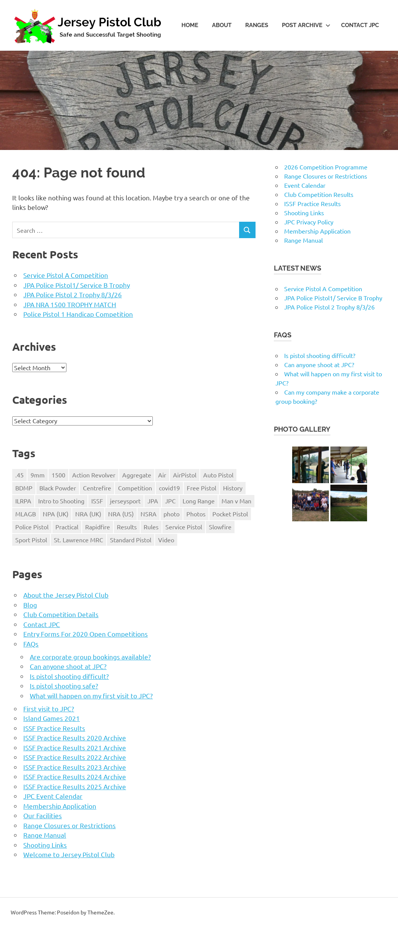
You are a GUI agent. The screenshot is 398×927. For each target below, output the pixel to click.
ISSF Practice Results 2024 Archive (74, 776)
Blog (30, 605)
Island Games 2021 (51, 718)
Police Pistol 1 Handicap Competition (78, 314)
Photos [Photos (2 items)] (195, 514)
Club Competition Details (61, 614)
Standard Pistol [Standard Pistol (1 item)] (130, 539)
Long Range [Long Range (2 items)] (199, 501)
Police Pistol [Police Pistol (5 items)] (32, 526)
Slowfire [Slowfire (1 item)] (220, 526)
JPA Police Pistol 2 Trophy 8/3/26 (72, 294)
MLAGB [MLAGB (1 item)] (25, 514)
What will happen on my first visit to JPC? (91, 696)
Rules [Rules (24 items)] (151, 526)
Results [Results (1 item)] (127, 526)
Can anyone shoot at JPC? (68, 666)
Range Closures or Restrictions (69, 825)
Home (189, 25)
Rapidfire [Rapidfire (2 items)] (97, 526)
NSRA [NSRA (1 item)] (149, 514)
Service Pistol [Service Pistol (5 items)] (183, 526)
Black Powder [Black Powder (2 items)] (57, 488)
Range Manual (44, 835)
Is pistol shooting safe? (64, 686)
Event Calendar (304, 185)
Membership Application (59, 806)
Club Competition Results (318, 194)
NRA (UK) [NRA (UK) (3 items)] (88, 514)
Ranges (256, 25)
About (221, 25)
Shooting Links (45, 845)
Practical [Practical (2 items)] (66, 526)
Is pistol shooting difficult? (69, 676)
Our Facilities (42, 815)
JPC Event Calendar (53, 796)
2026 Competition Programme (325, 167)
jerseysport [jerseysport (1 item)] (125, 501)
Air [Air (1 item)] (162, 475)
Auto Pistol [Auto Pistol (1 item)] (218, 475)
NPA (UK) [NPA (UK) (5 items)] (55, 514)
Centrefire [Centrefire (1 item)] (97, 488)
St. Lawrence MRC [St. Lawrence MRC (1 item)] (78, 539)
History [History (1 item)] (233, 488)
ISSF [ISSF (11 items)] (97, 501)
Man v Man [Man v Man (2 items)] (236, 501)
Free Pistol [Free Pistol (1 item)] (201, 488)
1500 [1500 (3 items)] (58, 475)
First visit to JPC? (48, 709)
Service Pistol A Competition (65, 275)
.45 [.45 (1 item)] (19, 475)
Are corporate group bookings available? (90, 657)
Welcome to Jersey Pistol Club (69, 854)
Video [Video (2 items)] (166, 539)
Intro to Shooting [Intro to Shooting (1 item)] (61, 501)
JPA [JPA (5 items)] (152, 501)
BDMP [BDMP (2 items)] (23, 488)
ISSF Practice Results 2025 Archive (74, 786)
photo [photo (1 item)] (171, 514)
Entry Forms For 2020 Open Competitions (85, 634)
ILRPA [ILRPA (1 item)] (23, 501)
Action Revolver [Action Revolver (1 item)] (93, 475)
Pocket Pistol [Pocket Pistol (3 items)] (230, 514)
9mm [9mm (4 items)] (38, 475)
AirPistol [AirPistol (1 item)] (184, 475)
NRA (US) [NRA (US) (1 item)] (121, 514)
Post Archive (306, 25)
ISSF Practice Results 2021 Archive (74, 747)
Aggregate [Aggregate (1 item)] (136, 475)
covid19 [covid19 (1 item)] (169, 488)
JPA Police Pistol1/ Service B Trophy (76, 285)
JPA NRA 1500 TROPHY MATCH (69, 304)
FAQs (31, 644)
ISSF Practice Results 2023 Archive (74, 767)
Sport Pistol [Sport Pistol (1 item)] (31, 539)
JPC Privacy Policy (308, 222)
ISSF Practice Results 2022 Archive (74, 757)
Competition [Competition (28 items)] (135, 488)
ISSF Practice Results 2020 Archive (74, 738)
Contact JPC (360, 25)
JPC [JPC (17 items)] (170, 501)
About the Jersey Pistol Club (65, 595)
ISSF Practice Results (54, 728)
